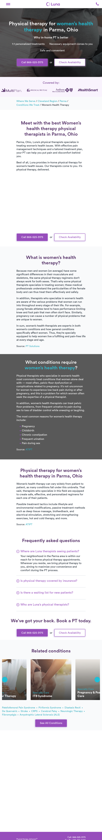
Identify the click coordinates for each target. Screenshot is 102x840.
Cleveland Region (47, 101)
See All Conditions (51, 723)
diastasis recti (74, 707)
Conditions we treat (27, 105)
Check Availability (70, 62)
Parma (63, 101)
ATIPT (29, 449)
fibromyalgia (10, 714)
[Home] (53, 4)
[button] (8, 4)
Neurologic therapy (72, 711)
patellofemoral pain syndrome (19, 707)
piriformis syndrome (51, 707)
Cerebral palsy (50, 711)
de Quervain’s (10, 711)
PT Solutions (32, 346)
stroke (25, 711)
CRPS (35, 711)
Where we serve (25, 101)
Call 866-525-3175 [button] (32, 62)
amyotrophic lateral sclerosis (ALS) (40, 714)
